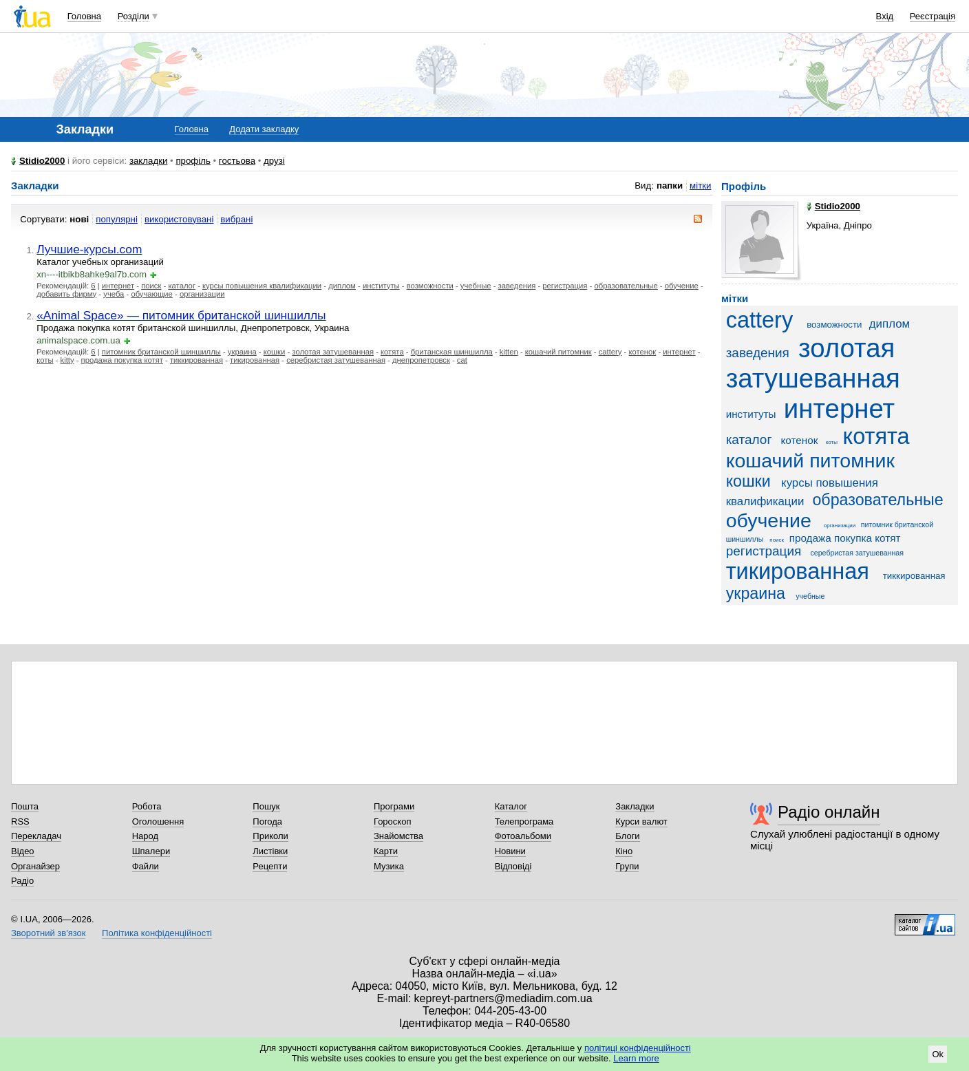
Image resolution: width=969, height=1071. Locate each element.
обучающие (152, 294)
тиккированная (196, 360)
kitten (509, 352)
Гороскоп (392, 821)
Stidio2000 (42, 161)
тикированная (254, 360)
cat (462, 360)
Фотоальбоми (523, 836)
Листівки (270, 851)
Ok (938, 1054)
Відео (22, 851)
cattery (610, 352)
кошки (275, 352)
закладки (148, 161)
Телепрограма (524, 821)
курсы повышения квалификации (261, 286)
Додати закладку (264, 129)
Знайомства (398, 836)
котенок (642, 352)
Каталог (511, 806)
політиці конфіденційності (637, 1048)
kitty (67, 360)
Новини (510, 851)
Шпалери (151, 851)
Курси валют (641, 821)
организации (202, 294)
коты (44, 360)
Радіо (22, 881)
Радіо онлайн (829, 812)
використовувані (179, 219)
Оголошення (158, 821)
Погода (267, 821)
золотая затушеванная (333, 352)
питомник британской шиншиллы (161, 352)
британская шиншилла (452, 352)
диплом (342, 286)
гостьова (237, 161)
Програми (394, 806)
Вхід (885, 16)
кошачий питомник (558, 352)
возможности (430, 286)
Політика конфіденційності (157, 933)
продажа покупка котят (122, 360)
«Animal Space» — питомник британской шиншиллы (181, 315)
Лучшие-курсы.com (89, 249)
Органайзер (35, 866)
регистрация (564, 286)
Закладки (634, 806)
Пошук (266, 806)
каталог (181, 286)
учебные (475, 286)
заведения (517, 286)
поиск (151, 286)
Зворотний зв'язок (48, 933)
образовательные (625, 286)
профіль (192, 161)
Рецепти (270, 866)
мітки (700, 185)
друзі (274, 161)
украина (242, 352)
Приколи (270, 836)
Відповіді (513, 866)
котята (392, 352)
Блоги (627, 836)
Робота (147, 806)
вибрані (236, 219)
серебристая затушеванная (335, 360)
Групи (627, 866)
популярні (117, 219)
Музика (389, 866)
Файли (145, 866)
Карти (386, 851)
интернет (118, 286)
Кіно (623, 851)
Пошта (25, 806)
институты (381, 286)
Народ (145, 836)
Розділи (133, 16)
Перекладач (36, 836)
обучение (682, 286)
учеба (113, 294)
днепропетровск (421, 360)
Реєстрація (932, 16)
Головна (84, 16)
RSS (20, 821)
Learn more (636, 1058)
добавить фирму (66, 294)
